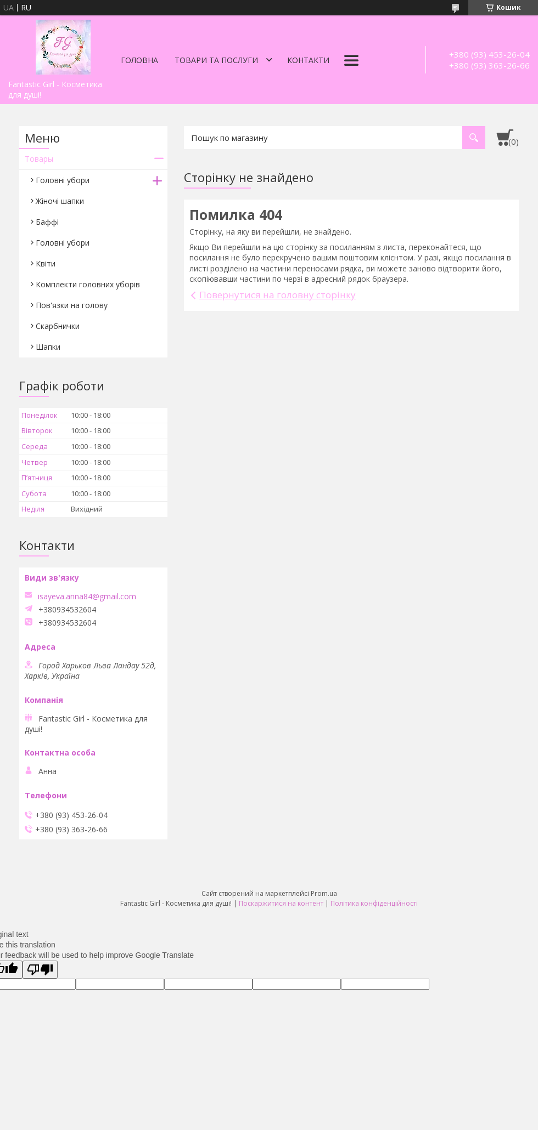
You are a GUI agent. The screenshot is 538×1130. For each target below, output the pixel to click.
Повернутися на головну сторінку (277, 294)
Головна (139, 60)
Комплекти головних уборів (88, 284)
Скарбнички (58, 326)
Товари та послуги (216, 60)
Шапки (48, 347)
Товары (39, 159)
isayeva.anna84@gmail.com (87, 596)
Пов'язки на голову (72, 305)
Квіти (45, 263)
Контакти (308, 60)
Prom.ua (324, 893)
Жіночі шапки (60, 201)
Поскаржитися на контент (281, 903)
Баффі (47, 222)
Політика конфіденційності (374, 903)
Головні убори (62, 180)
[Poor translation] (40, 970)
